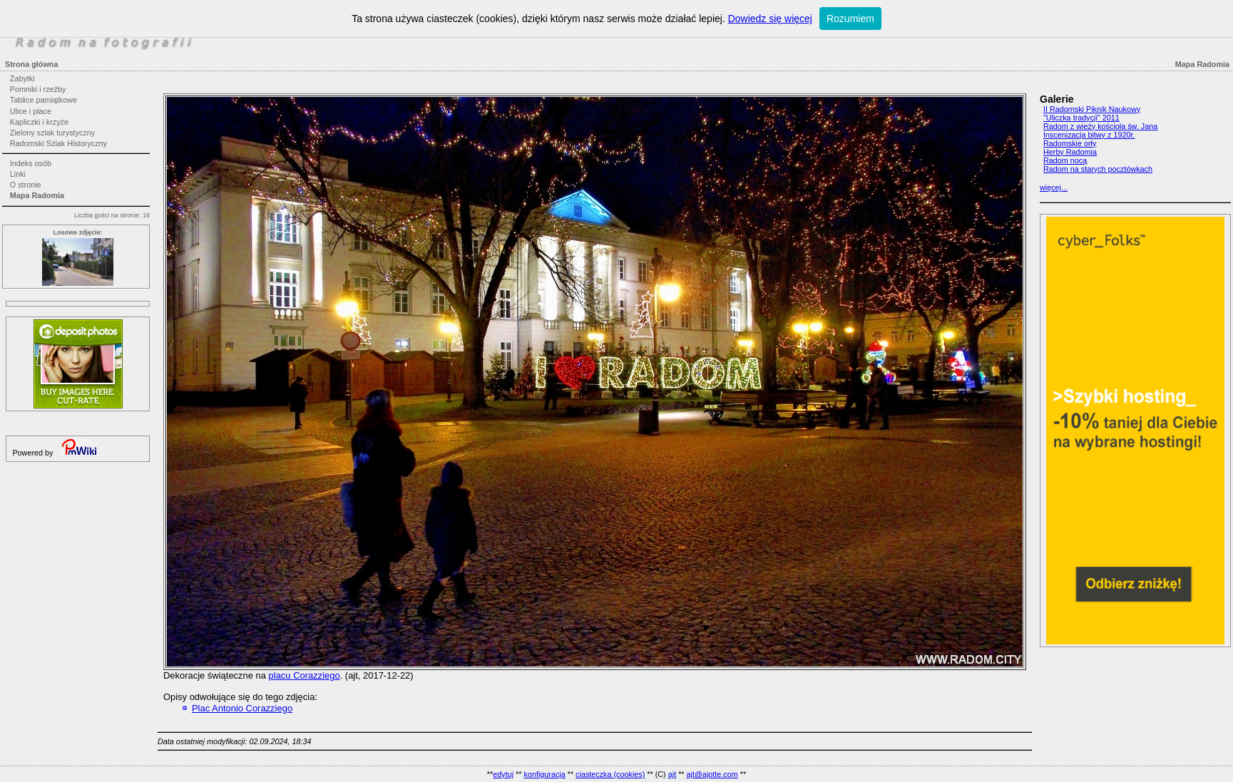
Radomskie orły (1069, 143)
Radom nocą (1065, 160)
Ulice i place (30, 111)
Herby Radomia (1070, 152)
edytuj (503, 774)
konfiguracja (544, 774)
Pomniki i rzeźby (38, 89)
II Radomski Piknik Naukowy (1091, 109)
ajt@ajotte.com (712, 774)
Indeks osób (30, 163)
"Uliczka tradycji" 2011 (1081, 117)
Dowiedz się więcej (770, 18)
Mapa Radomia (37, 195)
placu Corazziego (304, 675)
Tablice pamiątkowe (43, 100)
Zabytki (22, 78)
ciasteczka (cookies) (610, 774)
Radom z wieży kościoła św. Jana (1100, 126)
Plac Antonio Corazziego (242, 708)
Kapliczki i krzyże (39, 122)
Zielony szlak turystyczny (52, 132)
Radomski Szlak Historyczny (58, 143)
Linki (18, 174)
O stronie (25, 184)
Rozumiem (850, 18)
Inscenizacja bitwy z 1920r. (1089, 134)
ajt (672, 774)
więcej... (1054, 187)
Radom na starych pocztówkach (1097, 169)
